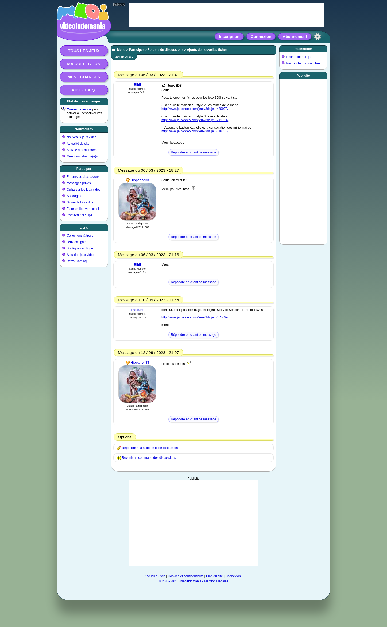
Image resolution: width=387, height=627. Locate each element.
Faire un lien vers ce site (84, 209)
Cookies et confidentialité (185, 576)
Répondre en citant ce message (193, 152)
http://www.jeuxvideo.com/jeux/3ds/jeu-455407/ (194, 317)
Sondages (74, 196)
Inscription (229, 36)
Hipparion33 (139, 180)
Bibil (137, 85)
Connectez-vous (79, 109)
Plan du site (214, 576)
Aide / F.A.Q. (84, 90)
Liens (84, 227)
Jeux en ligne (76, 242)
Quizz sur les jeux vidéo (84, 189)
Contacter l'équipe (79, 215)
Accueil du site (155, 576)
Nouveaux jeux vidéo (81, 137)
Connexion (261, 36)
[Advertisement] (193, 523)
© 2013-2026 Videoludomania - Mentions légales (193, 581)
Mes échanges (84, 77)
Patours (137, 310)
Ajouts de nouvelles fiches (207, 50)
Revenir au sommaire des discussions (149, 458)
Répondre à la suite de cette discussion (150, 448)
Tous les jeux (83, 50)
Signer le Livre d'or (80, 202)
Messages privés (79, 183)
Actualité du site (78, 143)
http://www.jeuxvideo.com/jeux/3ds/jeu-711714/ (194, 120)
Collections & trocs (80, 235)
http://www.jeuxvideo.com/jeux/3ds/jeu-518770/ (194, 131)
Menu (121, 50)
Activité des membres (82, 150)
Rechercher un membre (303, 63)
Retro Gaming (77, 261)
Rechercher (303, 49)
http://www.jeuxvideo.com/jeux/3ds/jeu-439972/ (194, 109)
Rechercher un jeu (299, 57)
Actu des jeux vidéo (81, 255)
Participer (83, 169)
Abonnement (294, 36)
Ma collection (83, 63)
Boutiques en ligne (80, 248)
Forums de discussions (83, 177)
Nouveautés (84, 129)
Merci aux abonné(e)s (82, 156)
